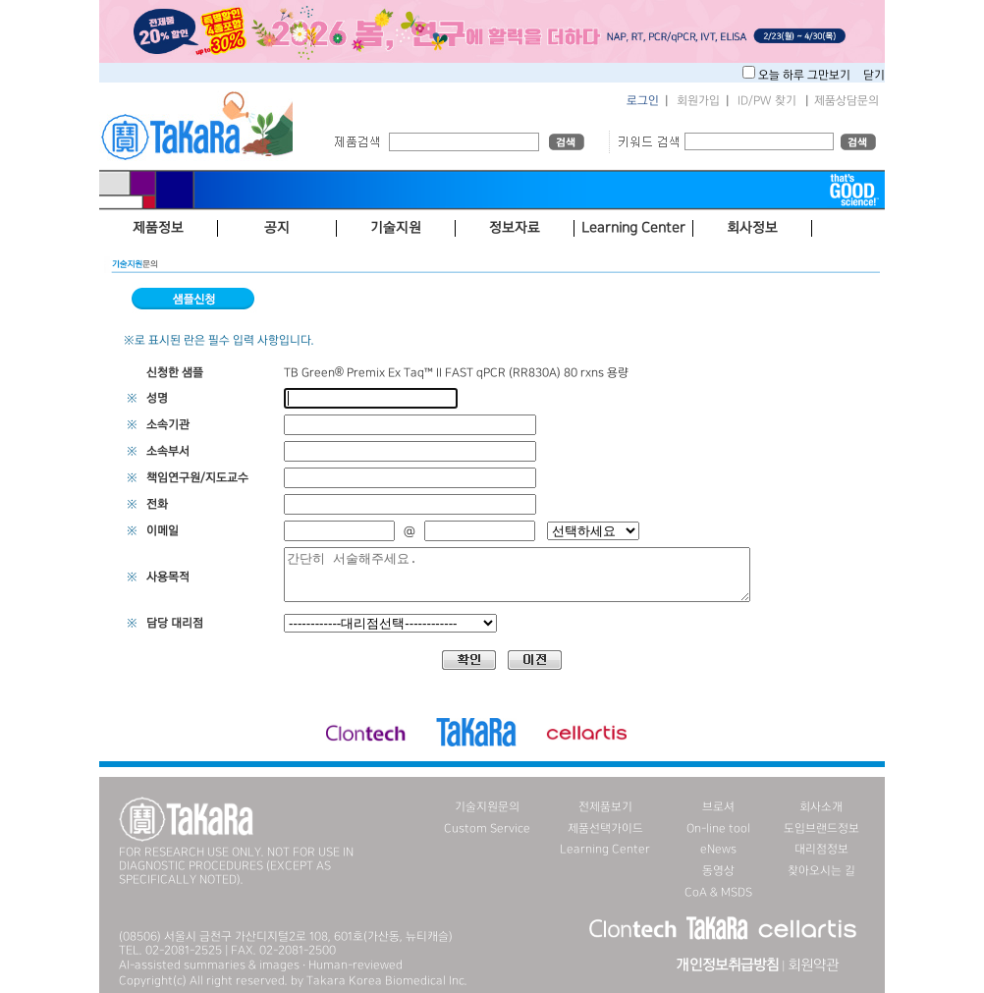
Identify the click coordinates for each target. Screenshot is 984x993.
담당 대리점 (174, 623)
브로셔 (718, 806)
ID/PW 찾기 (767, 100)
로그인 (643, 100)
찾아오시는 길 (821, 870)
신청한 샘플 (174, 372)
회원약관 (813, 965)
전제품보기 (605, 806)
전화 (157, 504)
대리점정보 (821, 849)
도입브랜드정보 (821, 828)
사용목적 (168, 577)
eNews (718, 849)
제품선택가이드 (605, 828)
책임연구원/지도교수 (197, 477)
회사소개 (821, 806)
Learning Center (605, 849)
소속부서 (168, 451)
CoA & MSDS (718, 892)
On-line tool (718, 828)
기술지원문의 (487, 806)
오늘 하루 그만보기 (805, 75)
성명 (157, 398)
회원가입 (698, 100)
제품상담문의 (846, 100)
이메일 (162, 530)
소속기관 (168, 424)
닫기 (874, 75)
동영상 (718, 870)
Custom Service (487, 828)
